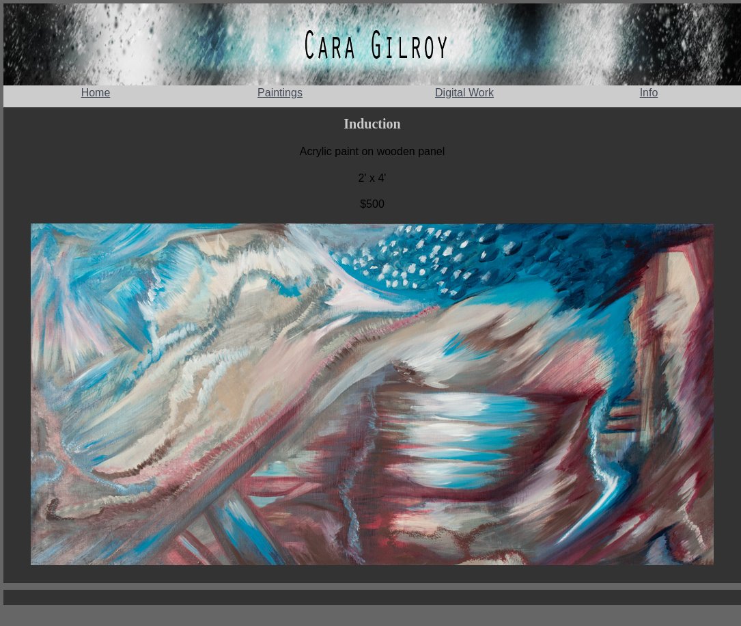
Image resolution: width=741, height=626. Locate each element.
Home (96, 92)
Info (649, 92)
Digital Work (464, 92)
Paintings (280, 92)
